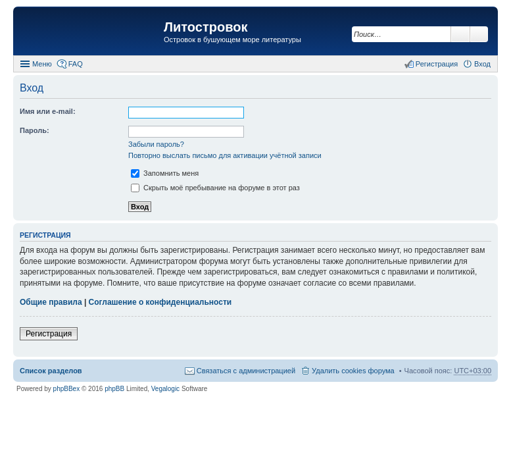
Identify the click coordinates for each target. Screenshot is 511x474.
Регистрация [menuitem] (437, 64)
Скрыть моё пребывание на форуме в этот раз (215, 188)
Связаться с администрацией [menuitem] (246, 371)
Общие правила (51, 302)
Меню (42, 64)
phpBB (114, 388)
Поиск (460, 34)
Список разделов (51, 371)
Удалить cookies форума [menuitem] (353, 371)
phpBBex (66, 388)
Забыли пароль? (156, 144)
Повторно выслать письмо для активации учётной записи (225, 155)
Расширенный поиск (479, 34)
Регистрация (49, 333)
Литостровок (205, 27)
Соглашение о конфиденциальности (160, 302)
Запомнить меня (165, 173)
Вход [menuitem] (482, 64)
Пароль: (34, 130)
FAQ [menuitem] (75, 64)
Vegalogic (165, 388)
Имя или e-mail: (48, 111)
